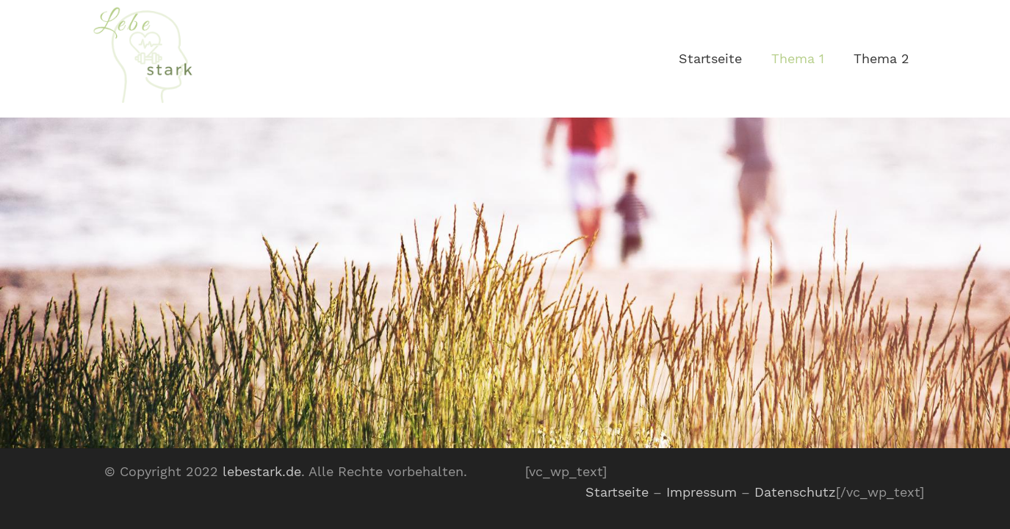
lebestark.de (262, 471)
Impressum (701, 492)
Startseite (617, 492)
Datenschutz (795, 492)
